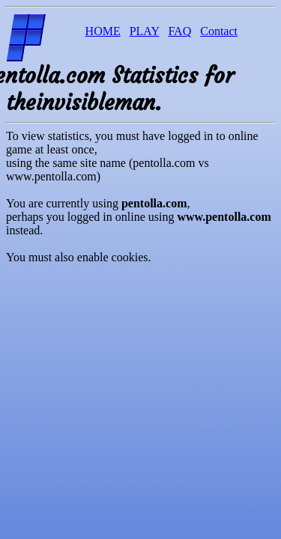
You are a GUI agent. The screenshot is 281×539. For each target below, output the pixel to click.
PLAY (145, 31)
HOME (103, 31)
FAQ (179, 31)
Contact (219, 31)
